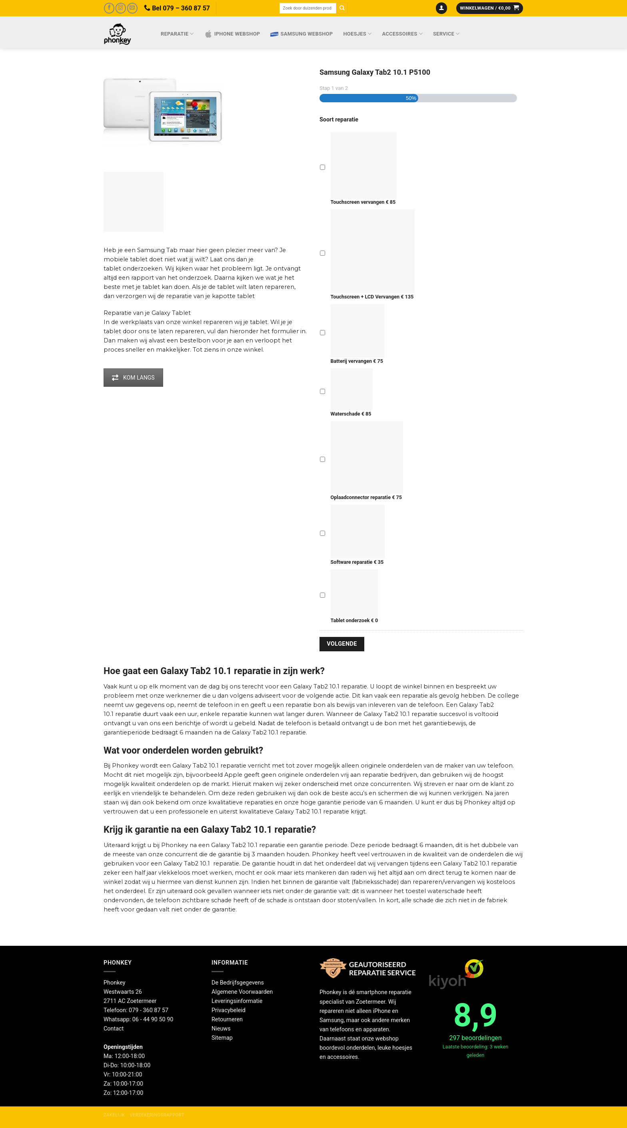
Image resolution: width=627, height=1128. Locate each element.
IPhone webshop (232, 34)
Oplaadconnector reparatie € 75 (367, 460)
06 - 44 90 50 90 (153, 1019)
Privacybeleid (229, 1010)
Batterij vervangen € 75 (357, 334)
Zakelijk (114, 1115)
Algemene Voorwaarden (242, 992)
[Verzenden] (341, 8)
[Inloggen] (441, 8)
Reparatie (177, 34)
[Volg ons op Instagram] (121, 8)
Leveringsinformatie (237, 1001)
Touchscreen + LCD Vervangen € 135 (373, 254)
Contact (114, 1028)
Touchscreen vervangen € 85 (364, 168)
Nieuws (221, 1028)
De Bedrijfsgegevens (238, 982)
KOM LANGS (133, 377)
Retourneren (227, 1019)
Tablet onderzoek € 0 (354, 596)
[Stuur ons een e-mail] (132, 8)
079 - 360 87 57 (148, 1010)
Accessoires (402, 34)
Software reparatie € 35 (358, 535)
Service (446, 34)
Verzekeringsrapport (157, 1115)
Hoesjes (357, 34)
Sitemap (222, 1037)
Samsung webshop (301, 34)
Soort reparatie (338, 119)
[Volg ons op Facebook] (109, 8)
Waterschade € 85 (352, 392)
